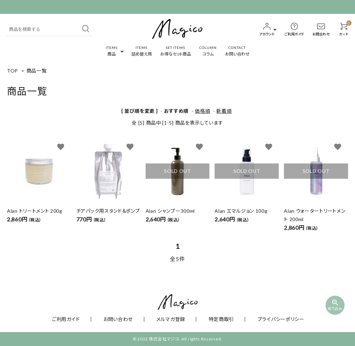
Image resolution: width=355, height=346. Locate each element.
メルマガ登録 (170, 319)
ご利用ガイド (83, 319)
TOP (12, 71)
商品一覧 (36, 71)
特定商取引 (211, 319)
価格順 (202, 111)
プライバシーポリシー (262, 319)
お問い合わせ (126, 319)
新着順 (224, 111)
